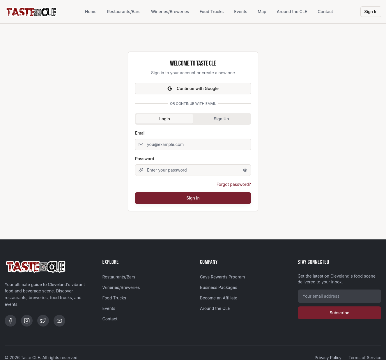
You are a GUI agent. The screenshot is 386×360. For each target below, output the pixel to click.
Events (240, 11)
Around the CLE (292, 11)
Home (91, 11)
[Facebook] (10, 321)
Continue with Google (193, 88)
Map (262, 11)
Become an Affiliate (218, 297)
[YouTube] (59, 321)
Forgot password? (234, 184)
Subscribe (339, 312)
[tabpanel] (193, 166)
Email (140, 132)
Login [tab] (164, 118)
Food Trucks (212, 11)
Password (144, 158)
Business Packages (218, 287)
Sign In (371, 11)
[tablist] (193, 119)
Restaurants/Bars (124, 11)
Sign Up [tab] (221, 118)
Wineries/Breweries (170, 11)
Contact (325, 11)
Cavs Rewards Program (222, 276)
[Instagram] (27, 321)
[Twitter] (43, 321)
